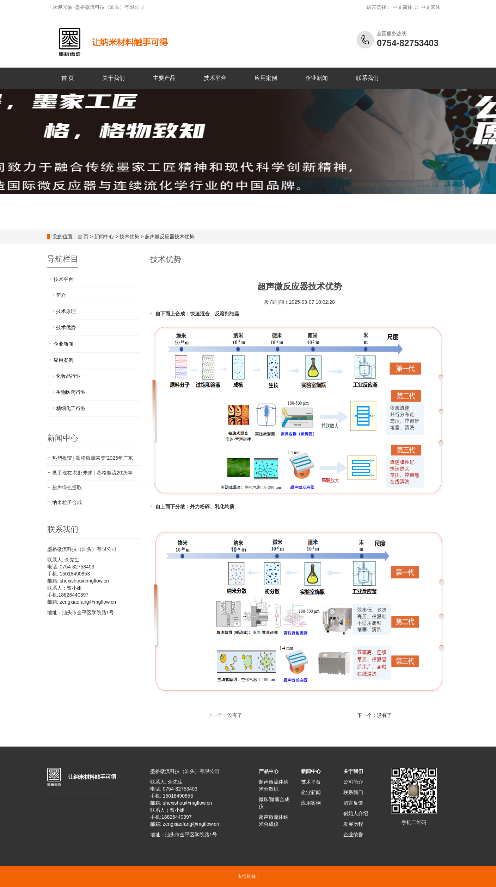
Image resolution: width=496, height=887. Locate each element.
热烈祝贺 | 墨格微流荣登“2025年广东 (92, 458)
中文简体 (402, 7)
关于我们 (113, 78)
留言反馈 (353, 803)
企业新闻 (316, 78)
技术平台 (215, 78)
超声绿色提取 (67, 487)
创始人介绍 (355, 813)
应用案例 (266, 78)
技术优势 (129, 236)
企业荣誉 (353, 834)
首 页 (67, 78)
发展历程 (353, 824)
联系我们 (367, 78)
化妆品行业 (68, 376)
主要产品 (164, 78)
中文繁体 (430, 7)
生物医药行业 (71, 392)
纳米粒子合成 (67, 502)
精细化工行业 (71, 408)
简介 (61, 295)
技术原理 (66, 311)
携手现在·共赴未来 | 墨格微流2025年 (92, 473)
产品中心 (268, 771)
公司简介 (353, 782)
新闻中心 (104, 236)
